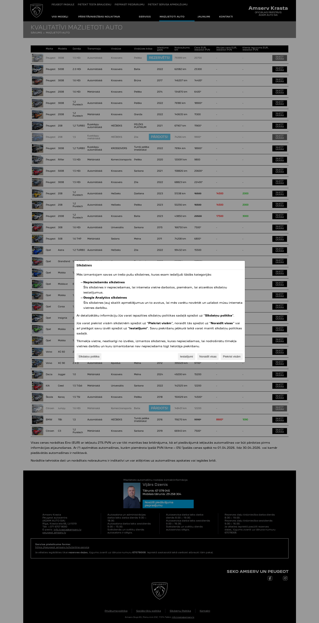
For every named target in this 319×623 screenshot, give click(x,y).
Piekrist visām (231, 356)
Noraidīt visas (208, 356)
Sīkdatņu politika (89, 356)
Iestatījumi (186, 356)
